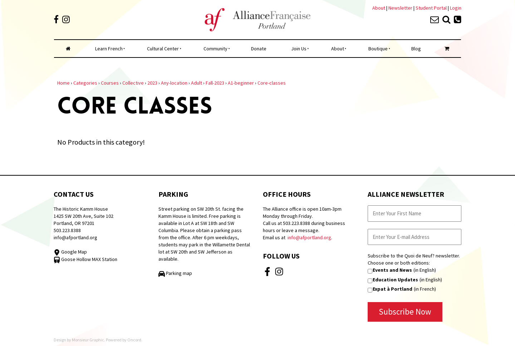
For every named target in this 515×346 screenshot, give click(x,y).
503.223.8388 (67, 230)
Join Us (298, 48)
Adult (196, 83)
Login (455, 8)
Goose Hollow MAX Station (85, 259)
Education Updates (395, 279)
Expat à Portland (392, 289)
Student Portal (431, 8)
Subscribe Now (405, 311)
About (378, 8)
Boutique (378, 48)
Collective (133, 83)
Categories (85, 83)
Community (215, 48)
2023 (152, 83)
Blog (416, 48)
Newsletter (400, 8)
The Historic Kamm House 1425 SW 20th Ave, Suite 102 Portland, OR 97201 (83, 216)
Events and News (392, 270)
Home (63, 83)
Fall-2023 (215, 83)
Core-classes (272, 83)
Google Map (70, 252)
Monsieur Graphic (88, 339)
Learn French (109, 48)
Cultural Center (163, 48)
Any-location (174, 83)
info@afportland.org (75, 237)
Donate (258, 48)
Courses (110, 83)
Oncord (134, 339)
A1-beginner (241, 83)
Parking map (175, 273)
